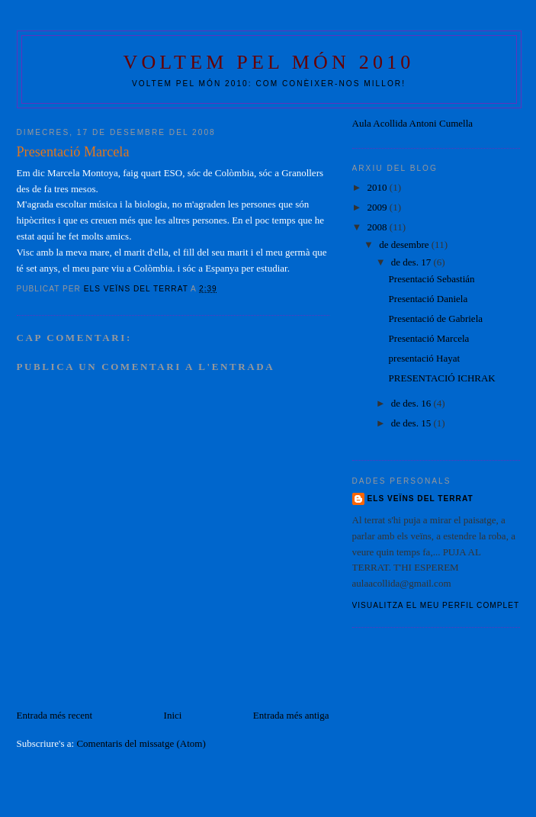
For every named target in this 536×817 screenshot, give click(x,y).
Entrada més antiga (291, 715)
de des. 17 (412, 262)
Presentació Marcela (429, 338)
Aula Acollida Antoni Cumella (412, 123)
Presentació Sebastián (432, 279)
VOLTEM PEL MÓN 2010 (268, 62)
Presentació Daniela (428, 298)
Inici (173, 715)
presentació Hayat (424, 358)
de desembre (405, 244)
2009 (378, 207)
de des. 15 (412, 423)
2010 (378, 187)
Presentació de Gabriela (436, 318)
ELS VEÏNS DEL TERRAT (420, 498)
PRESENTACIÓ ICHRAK (442, 378)
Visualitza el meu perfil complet (436, 605)
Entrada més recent (55, 715)
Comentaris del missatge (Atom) (140, 743)
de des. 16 (412, 403)
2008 (378, 227)
